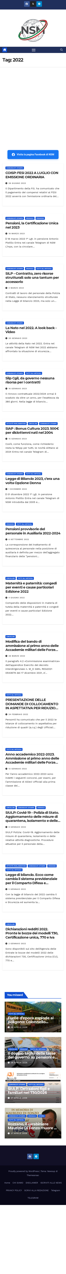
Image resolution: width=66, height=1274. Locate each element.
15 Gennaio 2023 (18, 439)
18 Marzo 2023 (17, 233)
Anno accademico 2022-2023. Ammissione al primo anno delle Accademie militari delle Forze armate (32, 760)
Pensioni (40, 218)
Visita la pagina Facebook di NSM (33, 154)
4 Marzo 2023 (16, 288)
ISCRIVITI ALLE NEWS (51, 1183)
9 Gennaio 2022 (17, 827)
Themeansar (33, 1175)
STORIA (42, 1116)
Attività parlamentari (16, 423)
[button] (61, 49)
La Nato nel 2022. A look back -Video (31, 330)
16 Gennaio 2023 (18, 388)
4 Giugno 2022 (17, 598)
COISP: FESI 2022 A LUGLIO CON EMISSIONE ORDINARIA (31, 175)
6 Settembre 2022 (19, 539)
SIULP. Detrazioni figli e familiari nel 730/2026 (29, 1090)
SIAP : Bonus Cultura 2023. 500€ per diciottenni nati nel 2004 (32, 430)
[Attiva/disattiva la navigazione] (33, 50)
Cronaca (30, 218)
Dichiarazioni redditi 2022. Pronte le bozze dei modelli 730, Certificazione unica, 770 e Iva (31, 933)
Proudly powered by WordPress (24, 1171)
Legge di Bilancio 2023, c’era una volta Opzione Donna (32, 481)
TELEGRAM (33, 1198)
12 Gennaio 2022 (18, 769)
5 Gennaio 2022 (17, 889)
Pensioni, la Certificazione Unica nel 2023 (31, 225)
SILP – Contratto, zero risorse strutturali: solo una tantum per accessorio (32, 277)
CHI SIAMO (18, 1183)
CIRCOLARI (33, 423)
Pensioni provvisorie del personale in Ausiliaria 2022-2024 (32, 531)
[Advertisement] (33, 102)
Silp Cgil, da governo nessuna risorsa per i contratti (29, 380)
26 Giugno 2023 (17, 183)
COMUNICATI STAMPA (14, 168)
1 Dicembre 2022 (18, 489)
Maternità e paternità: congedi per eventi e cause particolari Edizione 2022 (31, 587)
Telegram (55, 1190)
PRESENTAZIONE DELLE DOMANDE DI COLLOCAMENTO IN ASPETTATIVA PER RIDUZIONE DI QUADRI (32, 706)
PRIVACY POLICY (14, 1190)
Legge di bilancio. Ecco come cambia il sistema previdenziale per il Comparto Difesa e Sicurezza (31, 881)
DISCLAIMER (32, 1183)
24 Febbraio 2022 (18, 714)
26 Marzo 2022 (17, 656)
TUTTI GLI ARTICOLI (44, 268)
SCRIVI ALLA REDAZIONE (36, 1190)
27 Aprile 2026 (19, 1098)
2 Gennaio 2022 (17, 943)
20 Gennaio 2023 (18, 338)
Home (7, 1183)
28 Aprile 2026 (19, 1027)
